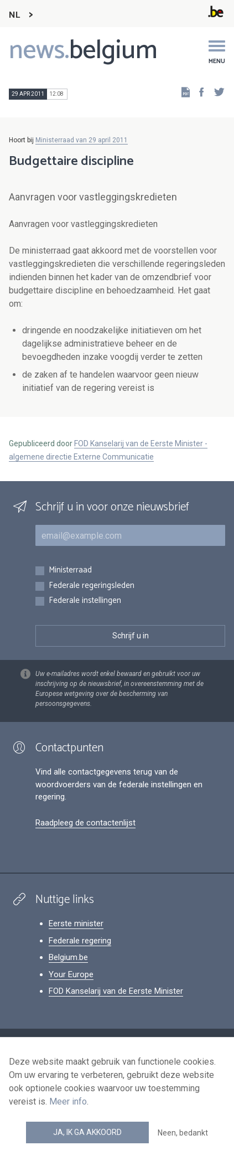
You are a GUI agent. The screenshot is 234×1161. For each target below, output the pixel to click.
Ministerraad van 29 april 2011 (81, 140)
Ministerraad (70, 570)
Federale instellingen (85, 601)
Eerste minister (76, 923)
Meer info (68, 1101)
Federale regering (80, 941)
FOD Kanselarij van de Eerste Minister (116, 991)
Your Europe (71, 974)
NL (14, 15)
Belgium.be (68, 957)
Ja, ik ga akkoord (87, 1132)
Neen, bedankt (183, 1132)
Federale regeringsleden (91, 586)
